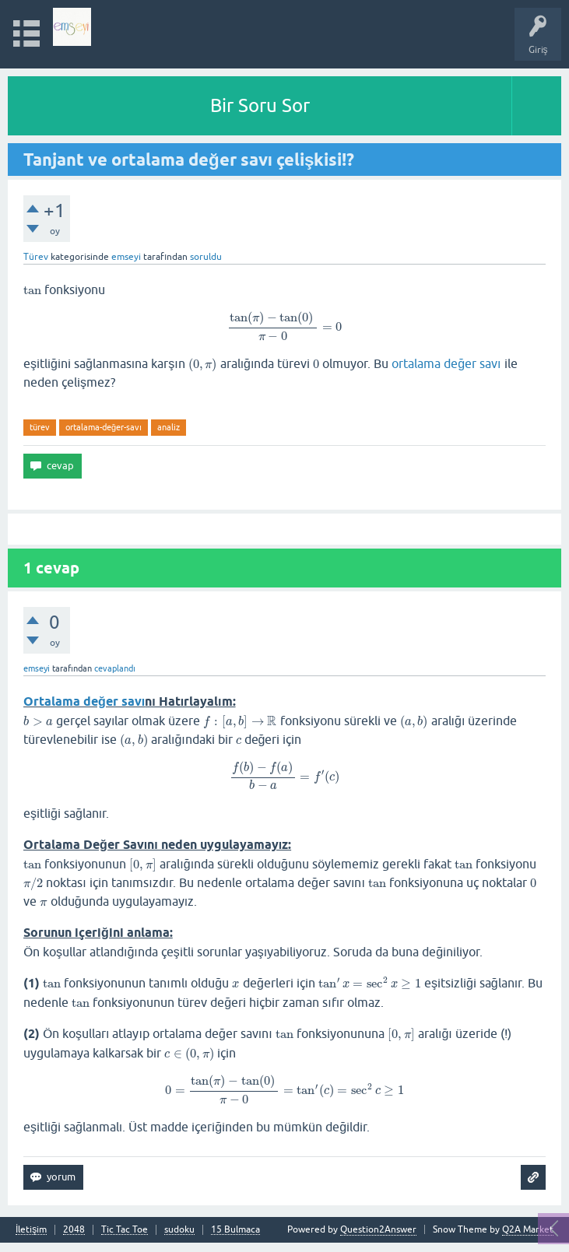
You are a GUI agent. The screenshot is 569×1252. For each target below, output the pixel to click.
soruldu (206, 256)
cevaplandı (114, 668)
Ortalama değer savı (84, 701)
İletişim (31, 1230)
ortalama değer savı (446, 363)
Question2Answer (378, 1229)
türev (40, 427)
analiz (168, 427)
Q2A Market (527, 1229)
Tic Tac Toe (124, 1230)
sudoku (179, 1230)
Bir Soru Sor (260, 105)
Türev (35, 256)
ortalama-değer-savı (103, 427)
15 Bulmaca (235, 1230)
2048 (74, 1230)
